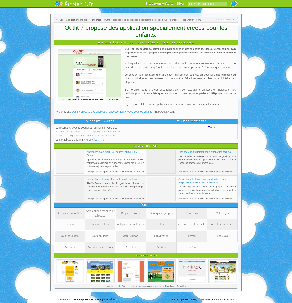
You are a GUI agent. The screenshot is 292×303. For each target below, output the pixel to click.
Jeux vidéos (130, 235)
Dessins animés (100, 224)
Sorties (161, 246)
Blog (180, 3)
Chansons (191, 212)
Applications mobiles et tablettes (100, 213)
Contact (230, 299)
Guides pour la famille (191, 224)
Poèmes (69, 246)
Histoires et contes (222, 224)
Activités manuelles (70, 212)
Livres (192, 235)
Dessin (69, 224)
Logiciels (222, 235)
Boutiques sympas (161, 212)
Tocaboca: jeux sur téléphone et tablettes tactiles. (204, 151)
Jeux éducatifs (70, 235)
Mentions (218, 299)
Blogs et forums (130, 212)
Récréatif (73, 3)
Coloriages (222, 212)
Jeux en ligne (100, 235)
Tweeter (212, 127)
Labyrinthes (161, 235)
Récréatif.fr (64, 299)
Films (161, 224)
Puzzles (131, 246)
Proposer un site (226, 20)
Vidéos (192, 246)
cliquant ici (98, 139)
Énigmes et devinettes (131, 224)
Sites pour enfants (159, 3)
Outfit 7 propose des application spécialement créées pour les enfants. (112, 111)
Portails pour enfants (100, 246)
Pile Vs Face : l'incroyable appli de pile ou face (112, 178)
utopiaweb (205, 299)
